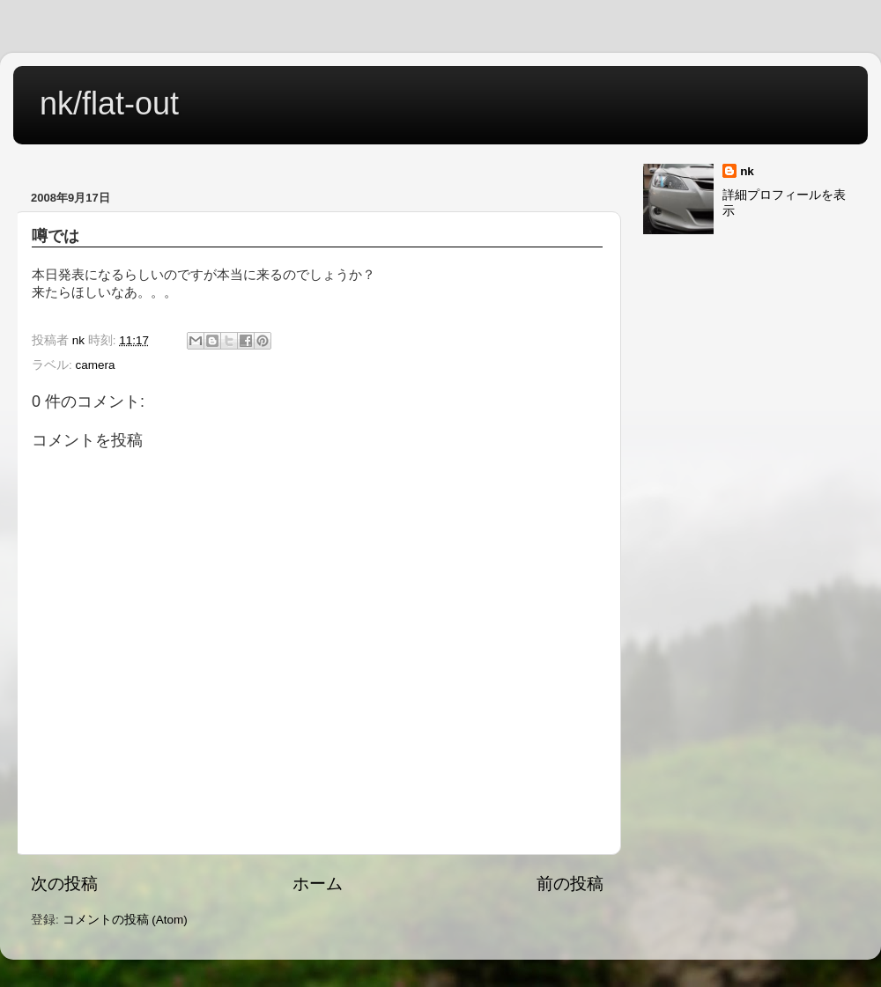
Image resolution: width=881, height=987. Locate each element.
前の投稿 (570, 883)
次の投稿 (64, 883)
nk (747, 171)
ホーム (317, 883)
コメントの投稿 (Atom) (125, 919)
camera (95, 365)
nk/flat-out (109, 103)
